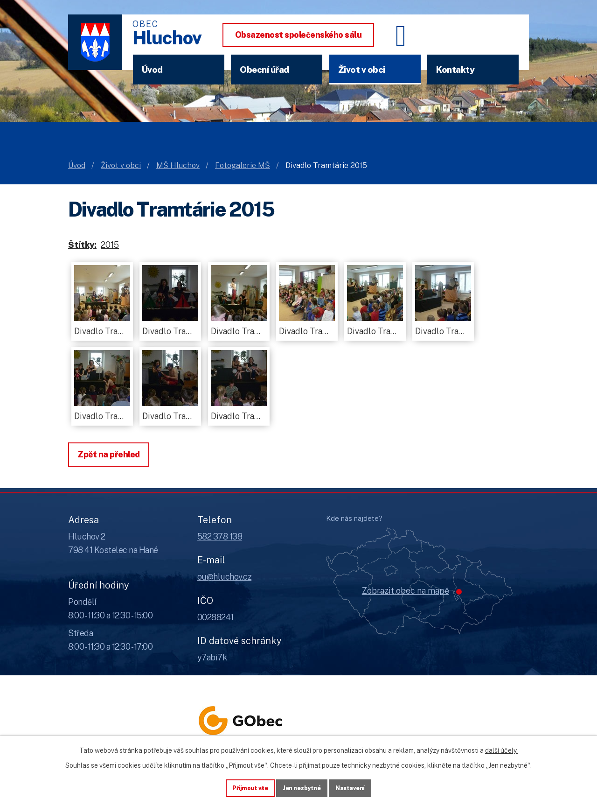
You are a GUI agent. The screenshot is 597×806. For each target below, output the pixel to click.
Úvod (152, 69)
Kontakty (455, 69)
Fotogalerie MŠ (242, 165)
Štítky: (82, 245)
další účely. (501, 748)
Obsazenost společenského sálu (298, 35)
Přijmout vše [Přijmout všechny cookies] (245, 787)
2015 (110, 245)
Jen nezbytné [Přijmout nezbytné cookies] (302, 787)
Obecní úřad (264, 69)
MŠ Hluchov (178, 165)
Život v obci (361, 69)
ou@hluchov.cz (224, 577)
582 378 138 (220, 536)
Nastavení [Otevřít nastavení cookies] (355, 787)
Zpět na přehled (108, 454)
